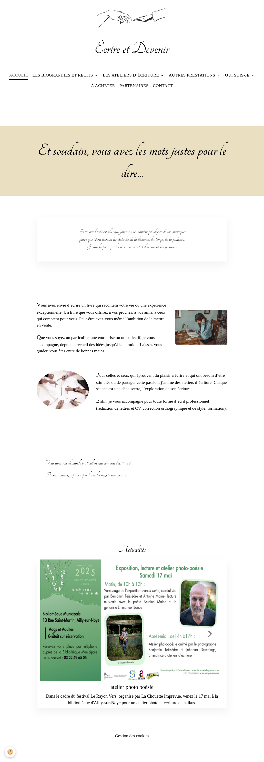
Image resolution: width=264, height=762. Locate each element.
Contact (163, 87)
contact (63, 493)
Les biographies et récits (63, 76)
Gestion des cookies (132, 754)
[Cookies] (10, 751)
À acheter (103, 87)
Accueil (18, 76)
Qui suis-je (238, 76)
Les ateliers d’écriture (131, 76)
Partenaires (134, 87)
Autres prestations (192, 76)
